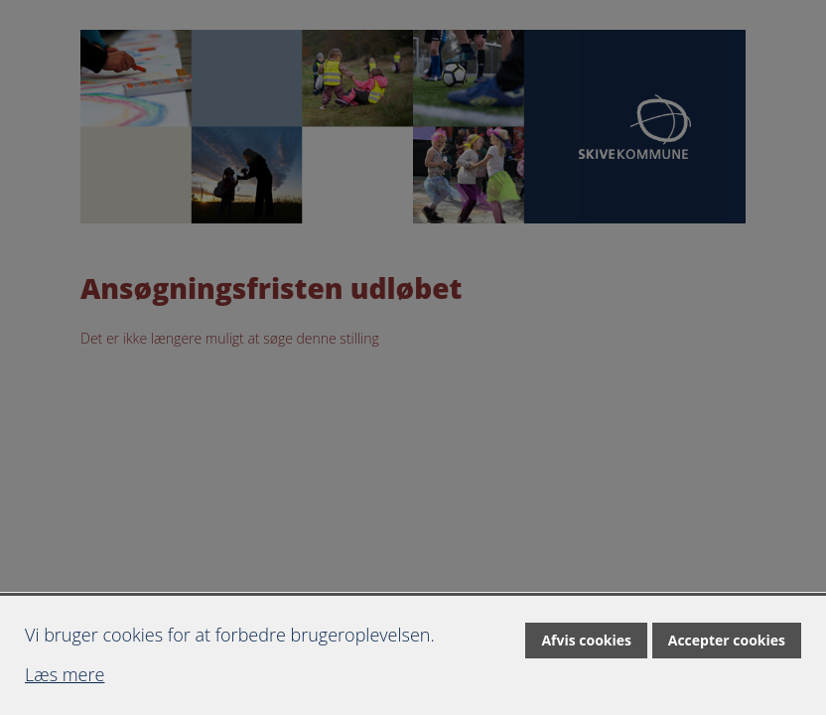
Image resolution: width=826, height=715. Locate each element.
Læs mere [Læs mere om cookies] (64, 674)
